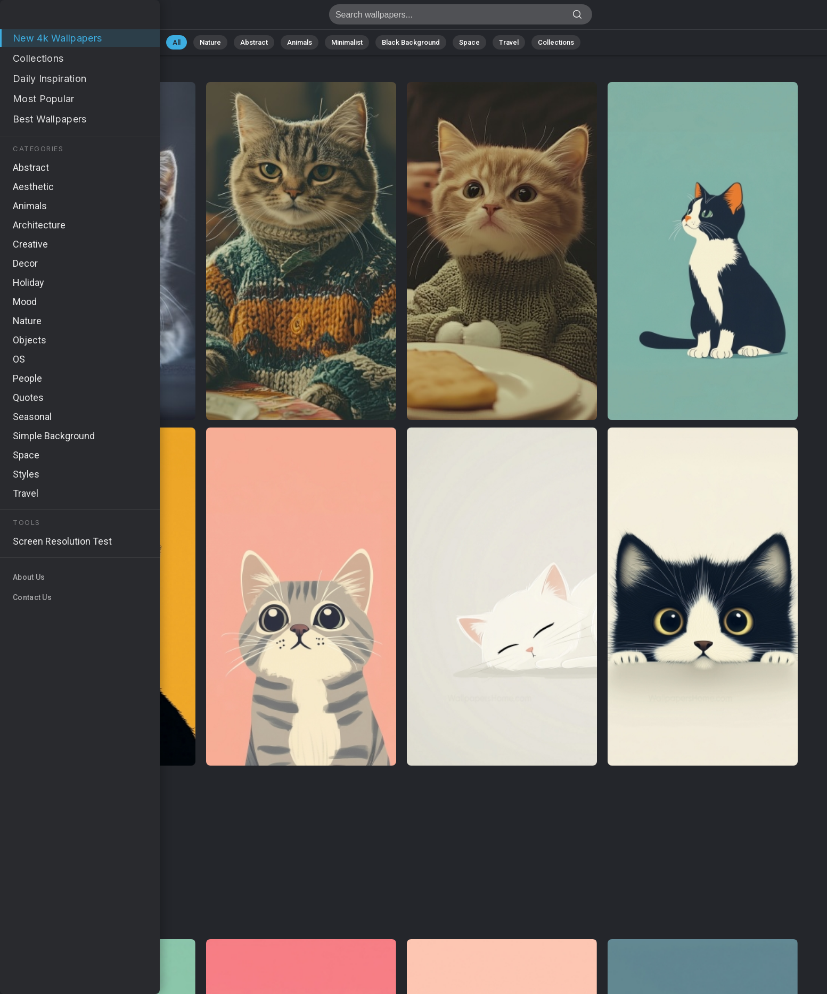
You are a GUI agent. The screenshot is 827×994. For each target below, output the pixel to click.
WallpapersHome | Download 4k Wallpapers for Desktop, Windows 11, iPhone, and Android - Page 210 (64, 17)
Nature (210, 42)
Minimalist (347, 42)
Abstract (254, 42)
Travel (509, 42)
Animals (299, 42)
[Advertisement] (401, 852)
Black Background (411, 42)
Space (469, 42)
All (177, 42)
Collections (556, 42)
